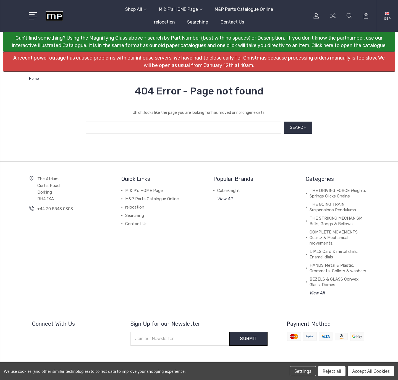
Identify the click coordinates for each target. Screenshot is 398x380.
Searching (197, 22)
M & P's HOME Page (181, 9)
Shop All (136, 9)
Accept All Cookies (371, 371)
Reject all (332, 371)
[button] (199, 42)
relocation (164, 22)
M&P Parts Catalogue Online (244, 9)
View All (225, 198)
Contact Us (232, 22)
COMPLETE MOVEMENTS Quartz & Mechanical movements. (334, 238)
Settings (302, 371)
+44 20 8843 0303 (55, 208)
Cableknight (228, 190)
